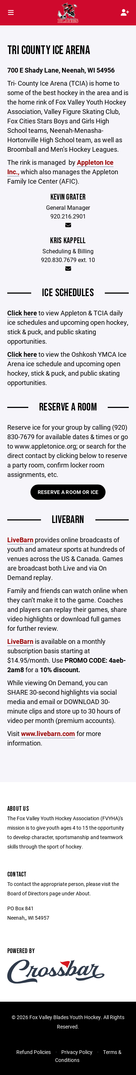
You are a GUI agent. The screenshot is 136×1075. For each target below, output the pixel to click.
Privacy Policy (76, 1052)
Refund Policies (33, 1052)
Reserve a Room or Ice (68, 492)
